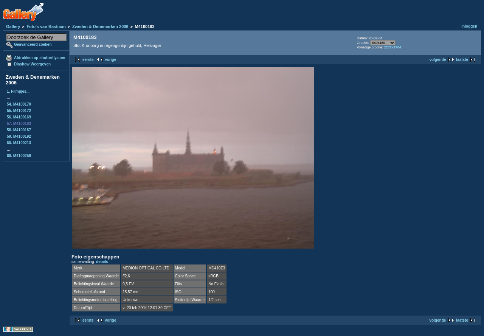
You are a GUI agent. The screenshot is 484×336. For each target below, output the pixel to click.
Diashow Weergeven (32, 64)
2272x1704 (392, 47)
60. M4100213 (19, 143)
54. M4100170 (19, 104)
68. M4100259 (19, 156)
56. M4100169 (19, 117)
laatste (462, 60)
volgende (437, 60)
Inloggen (469, 26)
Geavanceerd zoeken (33, 44)
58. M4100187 (19, 130)
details (102, 262)
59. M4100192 (19, 136)
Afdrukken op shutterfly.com (39, 58)
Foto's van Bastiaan (45, 26)
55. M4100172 (19, 111)
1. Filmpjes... (18, 91)
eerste (87, 60)
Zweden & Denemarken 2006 (100, 26)
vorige (110, 60)
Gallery (13, 26)
